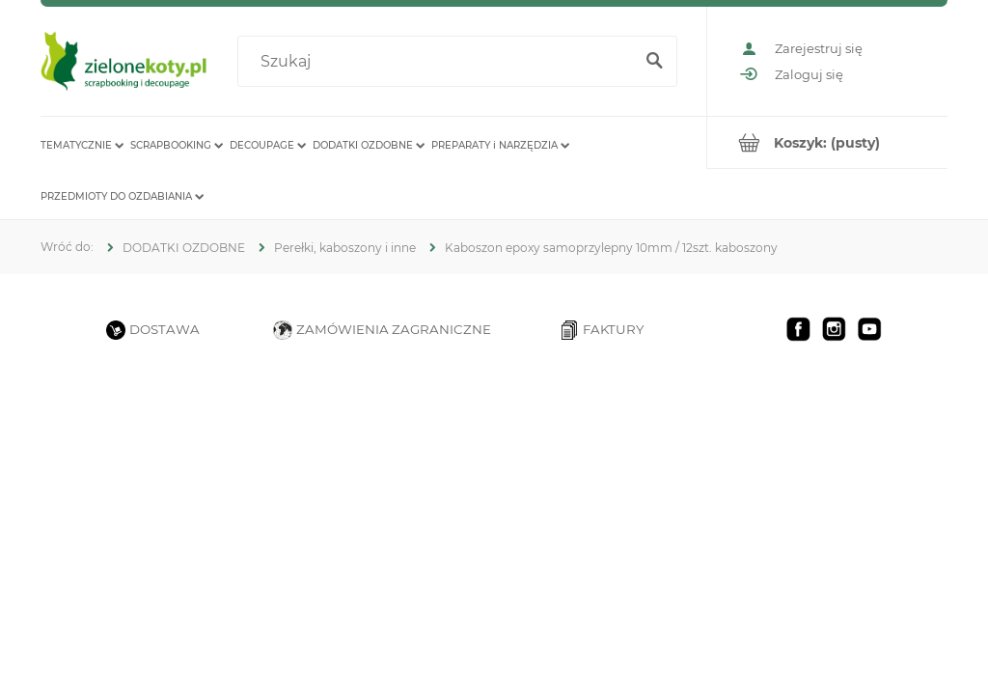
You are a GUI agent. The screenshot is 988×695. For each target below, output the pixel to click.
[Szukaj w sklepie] (439, 62)
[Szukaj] (654, 62)
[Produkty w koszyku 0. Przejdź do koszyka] (827, 142)
